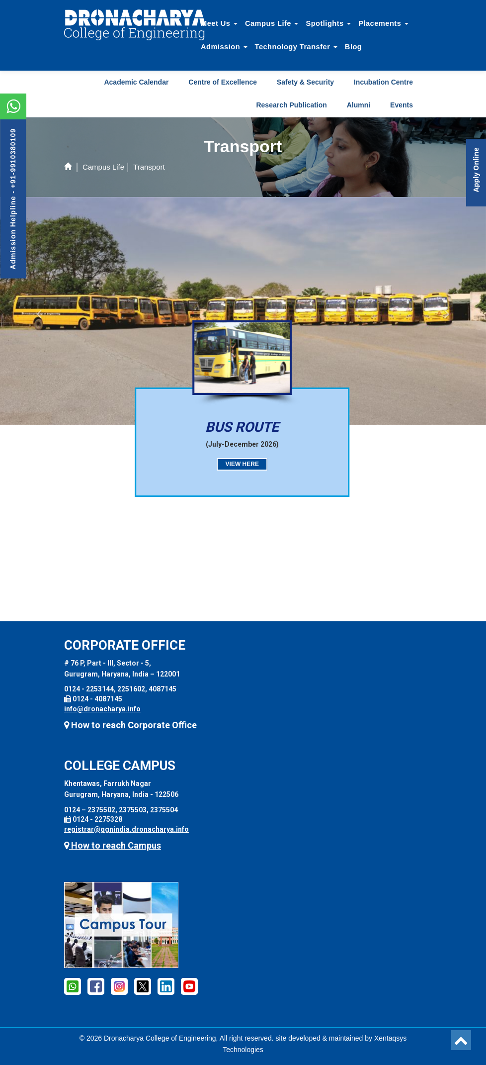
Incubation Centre (383, 82)
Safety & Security (305, 82)
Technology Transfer (296, 47)
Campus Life (272, 23)
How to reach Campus (112, 845)
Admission (224, 47)
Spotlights (328, 23)
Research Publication (291, 105)
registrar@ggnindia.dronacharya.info (126, 829)
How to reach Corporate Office (130, 725)
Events (401, 105)
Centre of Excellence (222, 82)
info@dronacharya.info (102, 709)
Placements (383, 23)
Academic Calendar (136, 82)
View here (233, 464)
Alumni (358, 105)
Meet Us (219, 23)
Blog (353, 47)
